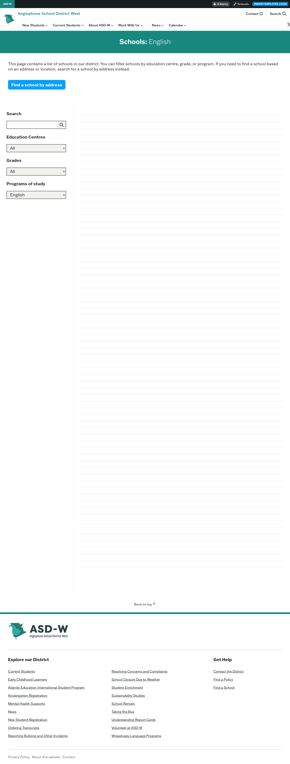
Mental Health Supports (26, 703)
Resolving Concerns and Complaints (139, 671)
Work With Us (126, 25)
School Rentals (123, 703)
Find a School (224, 687)
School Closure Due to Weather (136, 679)
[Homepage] (49, 13)
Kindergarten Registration (27, 695)
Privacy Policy (18, 757)
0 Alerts (220, 4)
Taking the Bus (123, 711)
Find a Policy (223, 679)
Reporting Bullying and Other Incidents (38, 736)
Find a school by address (36, 84)
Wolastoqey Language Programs (136, 736)
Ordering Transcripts (23, 728)
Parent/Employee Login (270, 3)
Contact (254, 14)
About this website (46, 757)
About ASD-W (97, 25)
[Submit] (62, 124)
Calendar (173, 25)
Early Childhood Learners (27, 679)
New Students (31, 25)
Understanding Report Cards (133, 719)
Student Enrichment (127, 687)
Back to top (145, 604)
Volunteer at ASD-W (127, 728)
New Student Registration (27, 719)
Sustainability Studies (128, 695)
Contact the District (228, 671)
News (153, 25)
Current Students (64, 25)
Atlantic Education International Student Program (46, 687)
